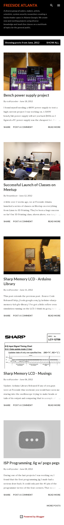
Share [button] (7, 127)
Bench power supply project (26, 95)
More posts (53, 505)
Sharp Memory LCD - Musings (28, 373)
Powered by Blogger (32, 516)
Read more (54, 127)
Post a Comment (23, 127)
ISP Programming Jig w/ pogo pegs (32, 463)
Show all (52, 42)
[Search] (51, 5)
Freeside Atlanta (20, 5)
